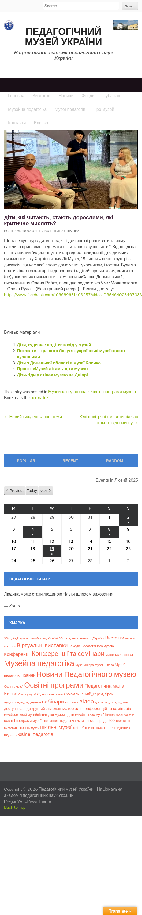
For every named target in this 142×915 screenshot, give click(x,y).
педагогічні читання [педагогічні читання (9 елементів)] (74, 721)
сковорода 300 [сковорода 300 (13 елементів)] (102, 720)
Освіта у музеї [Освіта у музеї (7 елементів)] (13, 686)
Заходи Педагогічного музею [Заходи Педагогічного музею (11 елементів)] (91, 646)
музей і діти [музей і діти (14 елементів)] (64, 714)
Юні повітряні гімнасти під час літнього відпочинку (109, 419)
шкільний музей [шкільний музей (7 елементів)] (28, 728)
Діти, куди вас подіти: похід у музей (54, 345)
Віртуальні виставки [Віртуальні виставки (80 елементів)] (42, 645)
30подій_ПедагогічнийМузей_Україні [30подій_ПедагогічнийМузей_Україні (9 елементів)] (31, 638)
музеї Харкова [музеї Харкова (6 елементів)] (125, 715)
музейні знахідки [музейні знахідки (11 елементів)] (41, 714)
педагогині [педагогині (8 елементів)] (51, 721)
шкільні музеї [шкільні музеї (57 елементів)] (56, 727)
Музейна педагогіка (67, 392)
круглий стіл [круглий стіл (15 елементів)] (42, 708)
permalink (39, 397)
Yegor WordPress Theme (28, 801)
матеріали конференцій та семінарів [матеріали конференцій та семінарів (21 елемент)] (96, 708)
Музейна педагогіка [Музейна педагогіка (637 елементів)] (39, 663)
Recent (70, 461)
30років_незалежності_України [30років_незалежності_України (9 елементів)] (81, 638)
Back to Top (15, 807)
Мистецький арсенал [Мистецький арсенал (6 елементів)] (119, 655)
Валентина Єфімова (61, 231)
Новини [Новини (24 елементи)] (28, 675)
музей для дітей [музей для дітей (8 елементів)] (15, 715)
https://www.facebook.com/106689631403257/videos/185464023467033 (73, 295)
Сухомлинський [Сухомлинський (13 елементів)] (50, 694)
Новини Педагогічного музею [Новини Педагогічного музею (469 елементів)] (86, 674)
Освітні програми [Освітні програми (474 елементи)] (53, 685)
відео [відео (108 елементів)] (86, 701)
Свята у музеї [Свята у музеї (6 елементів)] (27, 694)
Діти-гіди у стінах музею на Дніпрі (52, 375)
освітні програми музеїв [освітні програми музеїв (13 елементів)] (23, 720)
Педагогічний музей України (63, 37)
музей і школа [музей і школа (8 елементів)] (85, 715)
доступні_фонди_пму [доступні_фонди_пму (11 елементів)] (111, 702)
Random (114, 461)
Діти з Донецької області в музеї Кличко (59, 363)
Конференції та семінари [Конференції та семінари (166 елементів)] (68, 653)
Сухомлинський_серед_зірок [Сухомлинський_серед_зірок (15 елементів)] (88, 694)
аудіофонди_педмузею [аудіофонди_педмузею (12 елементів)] (22, 702)
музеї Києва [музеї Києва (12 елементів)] (105, 714)
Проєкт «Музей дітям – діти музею (52, 369)
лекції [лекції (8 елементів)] (57, 709)
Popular (26, 461)
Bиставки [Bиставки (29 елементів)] (114, 638)
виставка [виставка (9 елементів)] (72, 702)
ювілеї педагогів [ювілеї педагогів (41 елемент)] (35, 734)
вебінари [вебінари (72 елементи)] (53, 701)
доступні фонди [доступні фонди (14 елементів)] (17, 708)
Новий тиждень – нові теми (33, 417)
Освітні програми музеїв (112, 392)
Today (32, 490)
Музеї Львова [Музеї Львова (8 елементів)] (104, 665)
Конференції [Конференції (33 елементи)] (17, 654)
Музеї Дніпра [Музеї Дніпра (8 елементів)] (84, 665)
